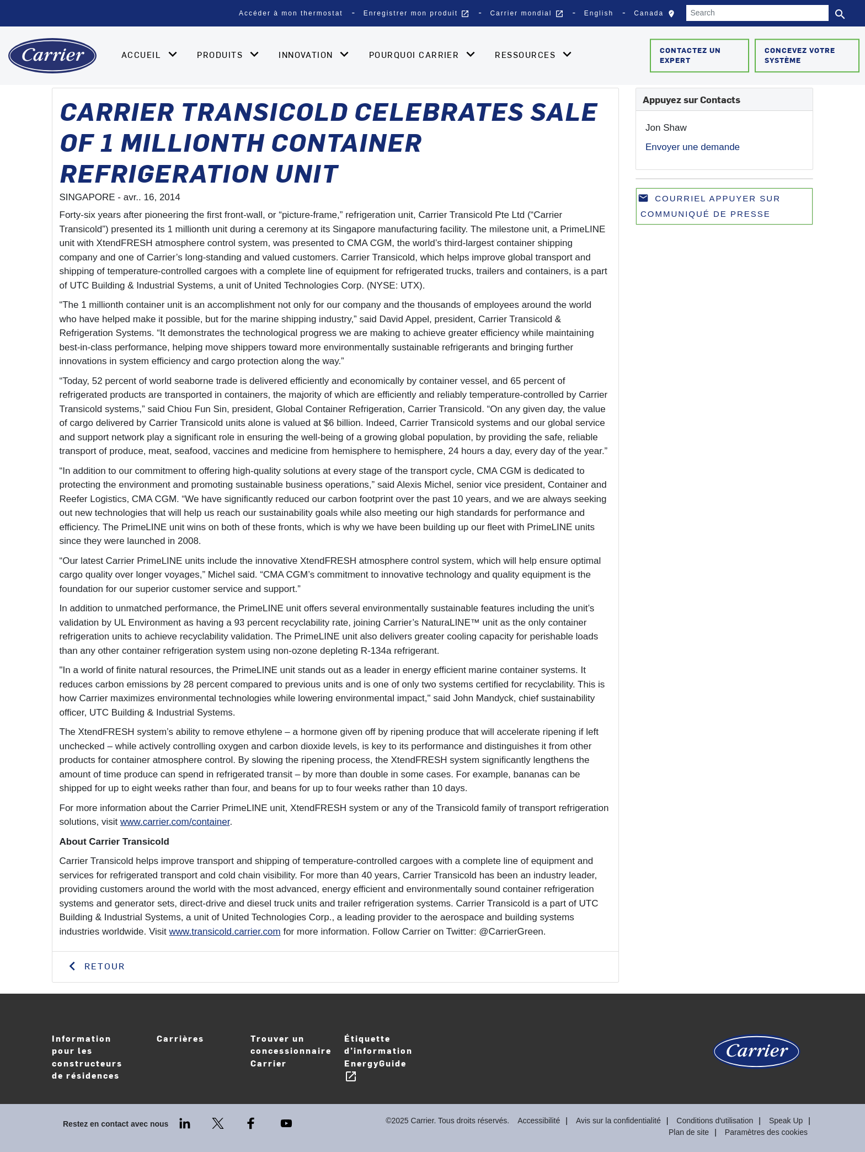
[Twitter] (219, 1122)
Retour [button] (103, 965)
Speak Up (786, 1120)
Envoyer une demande (692, 147)
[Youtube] (286, 1122)
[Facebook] (252, 1122)
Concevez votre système (800, 55)
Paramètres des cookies (766, 1132)
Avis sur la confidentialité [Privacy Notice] (618, 1120)
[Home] (52, 55)
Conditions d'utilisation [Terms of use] (714, 1120)
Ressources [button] (526, 54)
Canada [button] (657, 16)
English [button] (598, 13)
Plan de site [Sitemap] (689, 1132)
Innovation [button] (307, 54)
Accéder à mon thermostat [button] (291, 13)
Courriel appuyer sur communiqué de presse (709, 205)
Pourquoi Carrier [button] (415, 54)
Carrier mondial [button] (526, 13)
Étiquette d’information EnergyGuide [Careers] (378, 1058)
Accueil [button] (142, 54)
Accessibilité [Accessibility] (538, 1120)
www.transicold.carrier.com (225, 931)
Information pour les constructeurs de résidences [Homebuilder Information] (87, 1056)
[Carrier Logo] (756, 1057)
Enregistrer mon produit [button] (417, 13)
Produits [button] (221, 54)
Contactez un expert (690, 55)
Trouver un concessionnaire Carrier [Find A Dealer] (291, 1050)
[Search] (757, 13)
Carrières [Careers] (198, 1045)
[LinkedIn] (186, 1122)
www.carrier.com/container (174, 822)
